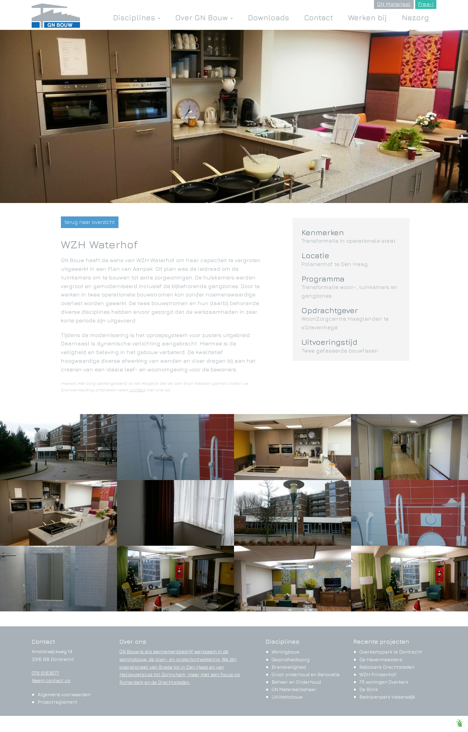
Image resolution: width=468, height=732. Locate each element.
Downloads (268, 17)
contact (137, 389)
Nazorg (415, 17)
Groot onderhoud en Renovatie (306, 674)
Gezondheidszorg (291, 659)
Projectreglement (58, 702)
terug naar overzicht (89, 222)
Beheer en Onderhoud (296, 682)
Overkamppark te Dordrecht (390, 651)
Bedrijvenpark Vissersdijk (387, 696)
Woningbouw (285, 651)
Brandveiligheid (289, 667)
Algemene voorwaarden (64, 694)
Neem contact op (51, 680)
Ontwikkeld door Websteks (425, 724)
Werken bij (367, 17)
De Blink (368, 689)
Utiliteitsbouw (287, 696)
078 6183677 (45, 673)
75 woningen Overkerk (383, 682)
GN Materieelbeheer (294, 689)
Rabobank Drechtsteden (386, 667)
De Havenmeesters (380, 659)
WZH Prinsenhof (377, 674)
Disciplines (136, 17)
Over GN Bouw (204, 17)
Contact (318, 17)
